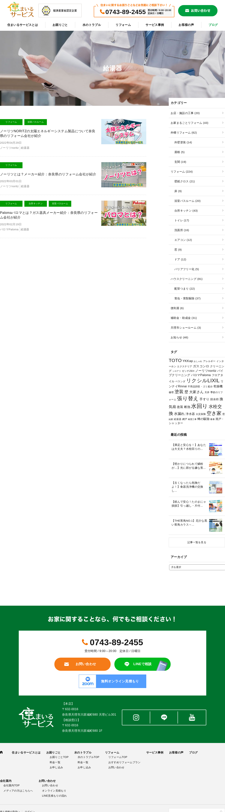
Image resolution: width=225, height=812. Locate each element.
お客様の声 (186, 24)
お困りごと (60, 24)
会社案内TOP (11, 785)
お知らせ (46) (179, 337)
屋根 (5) (179, 152)
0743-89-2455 (125, 12)
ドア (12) (180, 259)
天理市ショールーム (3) (186, 327)
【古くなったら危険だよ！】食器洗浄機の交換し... (187, 486)
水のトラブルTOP (88, 757)
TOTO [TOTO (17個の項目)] (175, 360)
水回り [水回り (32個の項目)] (199, 406)
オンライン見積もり (54, 790)
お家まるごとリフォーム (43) (189, 122)
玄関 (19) (180, 161)
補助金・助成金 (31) (184, 317)
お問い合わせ (200, 10)
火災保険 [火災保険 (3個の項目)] (201, 414)
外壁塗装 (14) (183, 142)
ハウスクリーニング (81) (186, 278)
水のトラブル (91, 24)
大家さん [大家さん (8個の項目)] (196, 392)
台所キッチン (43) (186, 210)
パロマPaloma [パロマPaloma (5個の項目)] (201, 375)
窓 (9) (178, 249)
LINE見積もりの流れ (54, 795)
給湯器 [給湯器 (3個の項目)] (177, 419)
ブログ (213, 24)
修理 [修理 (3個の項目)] (171, 392)
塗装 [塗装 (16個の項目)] (179, 391)
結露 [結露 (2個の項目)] (171, 419)
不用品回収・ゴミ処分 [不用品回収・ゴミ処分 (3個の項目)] (200, 386)
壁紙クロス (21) (184, 181)
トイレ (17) (181, 220)
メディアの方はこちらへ (18, 790)
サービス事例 (155, 24)
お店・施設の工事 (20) (185, 113)
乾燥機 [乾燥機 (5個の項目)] (218, 386)
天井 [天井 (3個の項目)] (207, 392)
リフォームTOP (117, 757)
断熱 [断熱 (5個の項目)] (187, 407)
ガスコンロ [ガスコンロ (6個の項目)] (201, 366)
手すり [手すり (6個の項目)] (204, 399)
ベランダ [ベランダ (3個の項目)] (180, 381)
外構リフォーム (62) (184, 132)
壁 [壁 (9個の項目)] (186, 392)
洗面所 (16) (181, 230)
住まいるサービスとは (22, 24)
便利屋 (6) (177, 308)
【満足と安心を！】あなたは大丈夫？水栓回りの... (189, 446)
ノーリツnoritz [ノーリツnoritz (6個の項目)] (206, 371)
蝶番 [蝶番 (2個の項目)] (212, 419)
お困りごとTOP (59, 757)
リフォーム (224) (182, 171)
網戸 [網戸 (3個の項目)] (184, 419)
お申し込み (56, 767)
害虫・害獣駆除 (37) (187, 298)
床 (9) (178, 191)
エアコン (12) (183, 239)
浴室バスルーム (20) (187, 200)
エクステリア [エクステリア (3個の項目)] (184, 366)
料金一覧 (55, 762)
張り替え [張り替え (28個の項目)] (188, 398)
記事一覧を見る (197, 542)
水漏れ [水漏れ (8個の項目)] (179, 414)
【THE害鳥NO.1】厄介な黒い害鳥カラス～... (189, 522)
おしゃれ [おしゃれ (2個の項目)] (198, 361)
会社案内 (5, 780)
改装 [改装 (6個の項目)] (180, 407)
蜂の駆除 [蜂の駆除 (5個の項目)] (203, 419)
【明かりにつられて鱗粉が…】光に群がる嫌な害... (189, 465)
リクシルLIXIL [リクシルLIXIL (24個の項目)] (203, 380)
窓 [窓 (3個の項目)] (223, 414)
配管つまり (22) (184, 288)
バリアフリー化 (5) (186, 269)
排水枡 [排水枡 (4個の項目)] (214, 399)
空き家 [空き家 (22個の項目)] (214, 413)
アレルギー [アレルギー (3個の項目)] (209, 361)
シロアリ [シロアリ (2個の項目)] (176, 371)
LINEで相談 (142, 664)
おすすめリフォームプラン (124, 762)
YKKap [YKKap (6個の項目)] (187, 361)
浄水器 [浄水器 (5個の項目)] (190, 413)
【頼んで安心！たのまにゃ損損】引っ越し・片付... (189, 503)
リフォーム (123, 24)
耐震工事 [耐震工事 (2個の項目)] (192, 419)
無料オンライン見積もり (120, 681)
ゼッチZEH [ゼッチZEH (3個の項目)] (188, 371)
